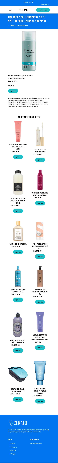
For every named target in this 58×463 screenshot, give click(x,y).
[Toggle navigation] (10, 9)
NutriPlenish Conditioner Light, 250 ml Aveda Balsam (18, 146)
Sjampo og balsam (23, 25)
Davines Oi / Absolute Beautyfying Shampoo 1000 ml (18, 200)
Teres (13, 444)
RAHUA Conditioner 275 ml (18, 244)
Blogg (13, 454)
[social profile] (32, 2)
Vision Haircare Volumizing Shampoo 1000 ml (40, 291)
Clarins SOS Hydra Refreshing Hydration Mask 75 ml (40, 391)
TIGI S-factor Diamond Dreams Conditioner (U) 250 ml (40, 246)
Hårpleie (12, 25)
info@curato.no (45, 4)
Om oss (13, 450)
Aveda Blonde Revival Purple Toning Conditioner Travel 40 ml (40, 337)
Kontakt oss (43, 10)
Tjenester (14, 447)
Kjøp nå (13, 91)
